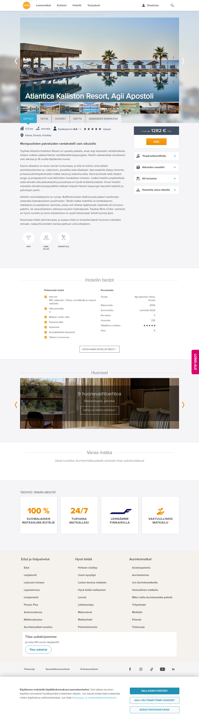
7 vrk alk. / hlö (156, 131)
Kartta (77, 118)
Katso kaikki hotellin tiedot (98, 349)
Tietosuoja (29, 669)
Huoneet (60, 118)
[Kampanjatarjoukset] (195, 362)
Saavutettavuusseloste (58, 669)
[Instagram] (141, 669)
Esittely (28, 118)
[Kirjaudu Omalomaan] (150, 5)
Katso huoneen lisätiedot (99, 410)
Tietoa (44, 118)
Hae (156, 141)
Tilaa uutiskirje (38, 649)
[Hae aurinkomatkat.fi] (172, 5)
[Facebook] (130, 669)
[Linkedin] (173, 669)
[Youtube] (162, 669)
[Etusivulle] (26, 5)
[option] (99, 60)
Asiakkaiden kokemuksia (103, 118)
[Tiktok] (151, 669)
